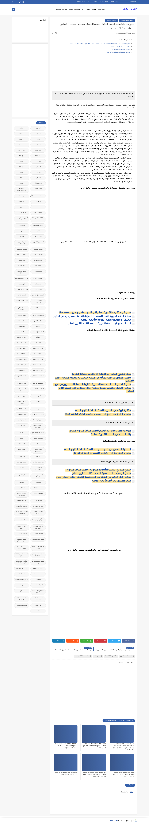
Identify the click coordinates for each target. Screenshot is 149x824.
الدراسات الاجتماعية (21, 279)
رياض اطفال (101, 9)
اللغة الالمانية (21, 343)
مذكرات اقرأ (38, 501)
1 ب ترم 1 (38, 128)
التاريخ (22, 236)
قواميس (21, 468)
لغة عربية (21, 488)
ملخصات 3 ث (38, 579)
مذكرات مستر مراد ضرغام (38, 562)
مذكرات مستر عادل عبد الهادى (38, 555)
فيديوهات (98, 656)
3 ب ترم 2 (38, 167)
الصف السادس (22, 321)
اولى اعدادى (21, 396)
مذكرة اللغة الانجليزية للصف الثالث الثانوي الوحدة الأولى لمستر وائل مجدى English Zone (65, 746)
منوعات (21, 585)
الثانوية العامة (21, 255)
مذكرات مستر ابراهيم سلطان (21, 540)
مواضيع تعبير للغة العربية (38, 591)
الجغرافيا (38, 266)
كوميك (21, 482)
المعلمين (22, 370)
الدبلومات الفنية (38, 279)
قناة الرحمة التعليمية (83, 656)
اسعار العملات (38, 225)
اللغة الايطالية (21, 348)
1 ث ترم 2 (21, 134)
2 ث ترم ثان (38, 156)
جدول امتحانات (21, 425)
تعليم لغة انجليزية (38, 414)
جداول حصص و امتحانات (38, 426)
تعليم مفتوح (22, 414)
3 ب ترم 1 (21, 161)
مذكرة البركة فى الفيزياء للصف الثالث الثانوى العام (103, 410)
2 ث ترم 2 (38, 150)
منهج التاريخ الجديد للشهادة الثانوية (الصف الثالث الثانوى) (98, 470)
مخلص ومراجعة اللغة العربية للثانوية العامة (106, 320)
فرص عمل (21, 449)
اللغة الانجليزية (38, 348)
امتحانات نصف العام (21, 389)
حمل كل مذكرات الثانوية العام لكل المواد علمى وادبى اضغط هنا (95, 313)
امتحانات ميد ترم (21, 383)
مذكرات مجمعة (22, 534)
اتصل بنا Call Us (103, 2)
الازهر (21, 231)
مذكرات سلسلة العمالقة (38, 527)
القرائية (38, 337)
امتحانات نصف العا (38, 389)
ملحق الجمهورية (21, 568)
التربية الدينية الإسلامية (21, 243)
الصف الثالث (22, 295)
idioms (38, 207)
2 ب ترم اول (21, 145)
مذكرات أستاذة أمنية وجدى (21, 494)
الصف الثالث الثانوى (127, 20)
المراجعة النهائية (62, 9)
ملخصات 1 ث (38, 574)
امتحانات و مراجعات (38, 396)
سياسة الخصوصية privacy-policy (87, 2)
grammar (22, 201)
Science (38, 201)
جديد (21, 433)
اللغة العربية (38, 354)
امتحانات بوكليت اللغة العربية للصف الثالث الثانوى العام (99, 324)
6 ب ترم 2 (21, 183)
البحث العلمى (38, 236)
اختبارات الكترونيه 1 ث (22, 219)
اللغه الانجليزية (38, 359)
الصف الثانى (38, 308)
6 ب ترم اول (38, 189)
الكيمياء (38, 343)
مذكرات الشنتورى (21, 506)
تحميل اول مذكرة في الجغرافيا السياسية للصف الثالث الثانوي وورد (93, 477)
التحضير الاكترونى (38, 242)
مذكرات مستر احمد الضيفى (38, 547)
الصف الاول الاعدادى (21, 290)
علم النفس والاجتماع (38, 450)
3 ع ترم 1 (38, 172)
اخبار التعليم (38, 212)
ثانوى (82, 9)
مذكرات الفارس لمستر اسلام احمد (38, 512)
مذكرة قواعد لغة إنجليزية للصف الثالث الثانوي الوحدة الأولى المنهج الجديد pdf (94, 746)
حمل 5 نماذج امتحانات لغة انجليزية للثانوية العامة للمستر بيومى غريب (92, 384)
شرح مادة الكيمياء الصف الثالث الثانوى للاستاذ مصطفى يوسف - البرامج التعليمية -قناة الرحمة (100, 44)
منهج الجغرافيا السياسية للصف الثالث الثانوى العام (101, 473)
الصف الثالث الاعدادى (38, 301)
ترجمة (38, 409)
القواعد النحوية (21, 337)
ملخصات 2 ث (21, 574)
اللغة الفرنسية (21, 354)
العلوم (38, 326)
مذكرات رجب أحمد (21, 519)
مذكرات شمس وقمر (21, 527)
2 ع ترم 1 (21, 156)
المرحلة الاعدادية (21, 365)
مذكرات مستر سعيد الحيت (21, 547)
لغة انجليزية (38, 488)
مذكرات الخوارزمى (38, 506)
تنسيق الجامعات (38, 420)
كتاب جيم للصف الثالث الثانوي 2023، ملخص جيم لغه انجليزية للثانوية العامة (123, 775)
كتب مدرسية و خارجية (38, 476)
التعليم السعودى (21, 249)
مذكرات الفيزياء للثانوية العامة (120, 46)
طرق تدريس (22, 444)
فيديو (38, 457)
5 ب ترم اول (38, 183)
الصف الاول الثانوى (38, 295)
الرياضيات (38, 284)
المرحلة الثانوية (111, 20)
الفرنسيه (22, 326)
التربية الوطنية (38, 249)
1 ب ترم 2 (21, 128)
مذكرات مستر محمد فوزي (21, 555)
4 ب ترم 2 (38, 178)
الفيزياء (21, 332)
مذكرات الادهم (21, 501)
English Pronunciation (21, 189)
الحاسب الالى (38, 271)
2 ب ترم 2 (38, 145)
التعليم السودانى (38, 255)
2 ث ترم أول (21, 150)
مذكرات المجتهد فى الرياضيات (21, 512)
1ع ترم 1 (38, 139)
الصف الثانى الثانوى (38, 315)
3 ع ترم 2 (21, 167)
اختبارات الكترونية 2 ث (38, 219)
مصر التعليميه (38, 568)
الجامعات (22, 260)
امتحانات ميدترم (74, 9)
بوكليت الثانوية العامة (21, 402)
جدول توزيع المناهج (38, 433)
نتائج (21, 591)
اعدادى (88, 9)
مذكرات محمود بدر (38, 539)
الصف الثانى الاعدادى (21, 309)
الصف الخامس (21, 315)
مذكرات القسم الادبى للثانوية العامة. (118, 52)
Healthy (21, 196)
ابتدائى (94, 9)
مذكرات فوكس (38, 534)
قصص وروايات (21, 462)
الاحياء (38, 231)
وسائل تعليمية (22, 605)
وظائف (38, 611)
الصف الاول (38, 290)
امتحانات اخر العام (38, 376)
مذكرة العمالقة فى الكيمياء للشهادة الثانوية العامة (102, 453)
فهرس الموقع (114, 2)
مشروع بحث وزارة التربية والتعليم (21, 562)
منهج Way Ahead (38, 585)
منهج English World (21, 579)
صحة (21, 438)
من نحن (122, 2)
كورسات (38, 482)
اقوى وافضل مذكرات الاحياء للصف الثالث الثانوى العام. (100, 431)
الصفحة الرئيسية (131, 2)
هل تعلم (38, 605)
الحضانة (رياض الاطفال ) (21, 272)
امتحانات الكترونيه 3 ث (21, 377)
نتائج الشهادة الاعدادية (38, 599)
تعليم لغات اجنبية (21, 409)
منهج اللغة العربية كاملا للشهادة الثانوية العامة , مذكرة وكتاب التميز (92, 316)
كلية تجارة (22, 475)
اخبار (21, 207)
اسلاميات (22, 225)
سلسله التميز (38, 438)
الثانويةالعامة (38, 260)
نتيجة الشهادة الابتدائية (21, 599)
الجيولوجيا (21, 266)
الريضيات (22, 284)
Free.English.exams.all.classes (37, 196)
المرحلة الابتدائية (38, 365)
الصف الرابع (38, 321)
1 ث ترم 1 (38, 134)
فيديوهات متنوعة (38, 462)
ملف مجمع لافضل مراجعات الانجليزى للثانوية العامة (101, 374)
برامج (38, 401)
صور (38, 444)
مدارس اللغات (38, 493)
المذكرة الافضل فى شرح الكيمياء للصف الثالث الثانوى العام (97, 449)
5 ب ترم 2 (21, 178)
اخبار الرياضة (22, 212)
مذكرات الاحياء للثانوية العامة (121, 49)
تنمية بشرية (22, 420)
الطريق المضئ (129, 9)
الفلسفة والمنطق (38, 332)
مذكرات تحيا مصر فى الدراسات (38, 520)
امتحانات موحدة (38, 383)
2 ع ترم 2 (38, 161)
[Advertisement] (93, 73)
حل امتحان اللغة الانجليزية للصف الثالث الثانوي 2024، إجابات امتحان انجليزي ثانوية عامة (94, 775)
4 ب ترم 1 (21, 172)
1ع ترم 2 (21, 139)
